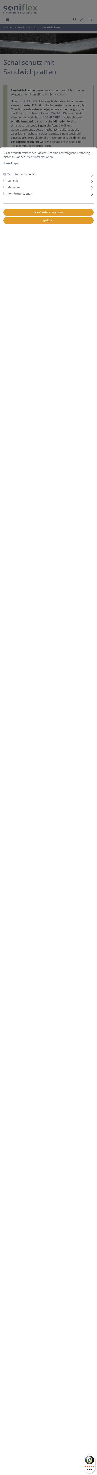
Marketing (13, 187)
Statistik (12, 181)
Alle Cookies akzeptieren (48, 212)
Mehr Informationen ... (41, 157)
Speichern (48, 220)
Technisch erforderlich (21, 174)
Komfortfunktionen (19, 193)
